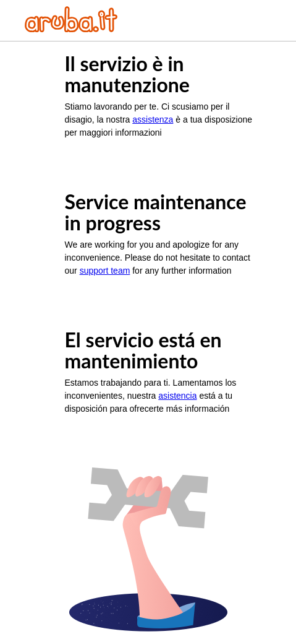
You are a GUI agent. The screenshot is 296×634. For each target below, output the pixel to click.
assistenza (152, 119)
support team (105, 271)
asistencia (177, 396)
